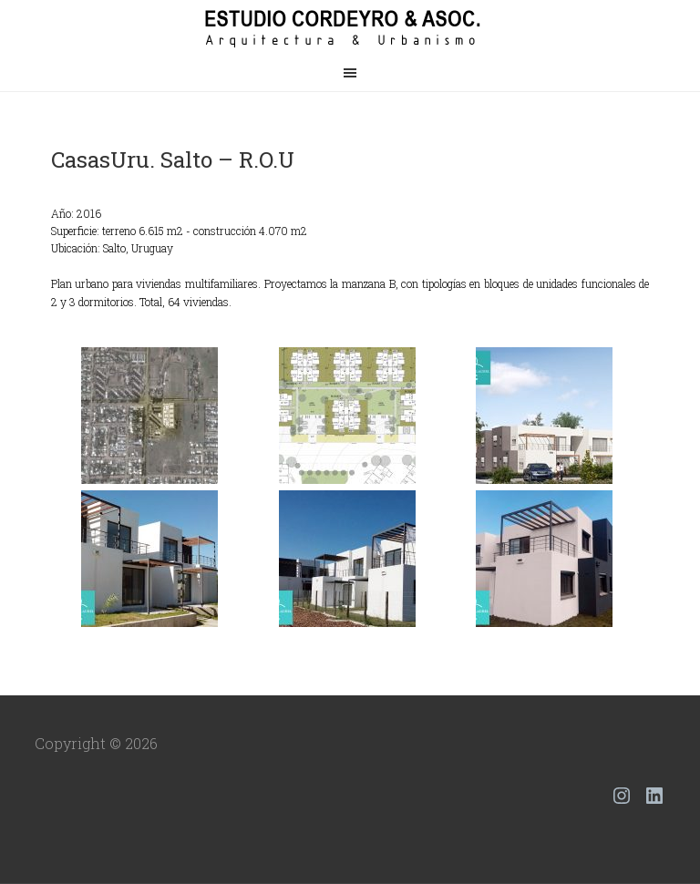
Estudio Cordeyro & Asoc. (350, 27)
